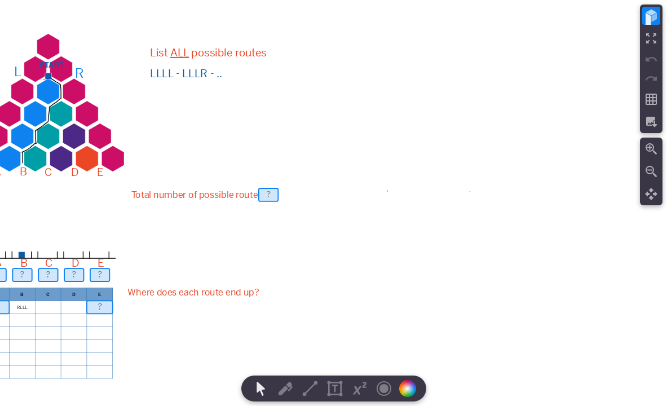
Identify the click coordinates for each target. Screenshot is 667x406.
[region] (333, 203)
